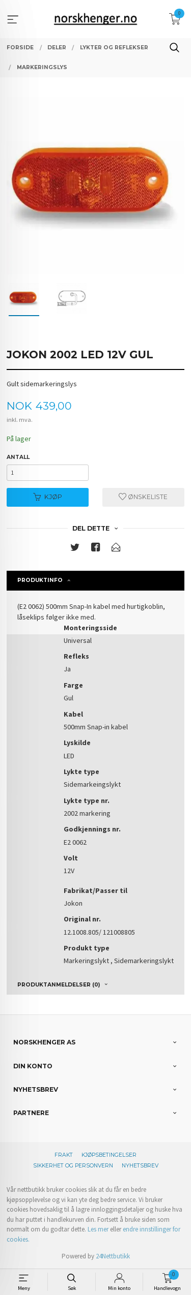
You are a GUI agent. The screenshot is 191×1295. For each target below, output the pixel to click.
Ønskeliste (143, 497)
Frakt (63, 1155)
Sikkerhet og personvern (73, 1165)
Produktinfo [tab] (40, 580)
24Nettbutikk (113, 1256)
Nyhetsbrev (140, 1165)
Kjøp (47, 497)
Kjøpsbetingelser (109, 1155)
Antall (18, 457)
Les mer (98, 1229)
